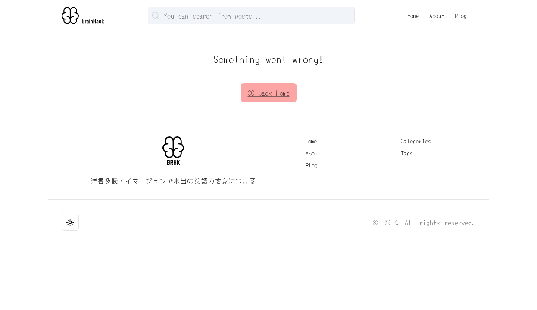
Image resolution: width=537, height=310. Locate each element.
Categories (416, 140)
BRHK (390, 222)
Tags (407, 153)
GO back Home (269, 92)
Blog (461, 15)
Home (413, 15)
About (436, 15)
